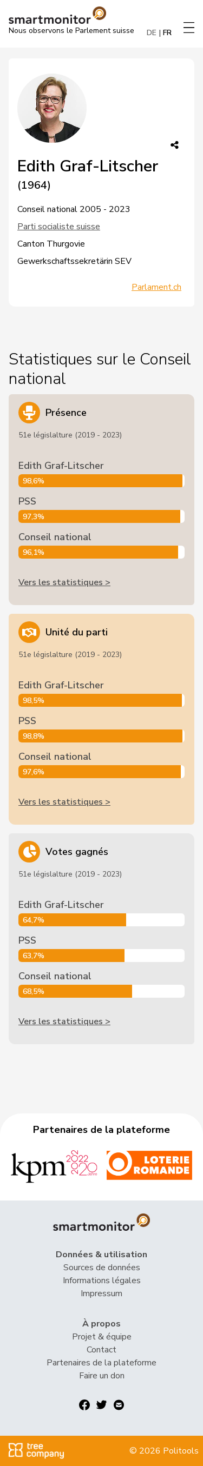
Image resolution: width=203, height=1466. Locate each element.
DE (151, 33)
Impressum (101, 1293)
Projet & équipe (102, 1337)
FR (167, 33)
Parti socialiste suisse (58, 227)
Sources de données (101, 1267)
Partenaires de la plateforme (101, 1363)
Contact (101, 1350)
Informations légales (102, 1280)
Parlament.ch (156, 287)
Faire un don (102, 1376)
